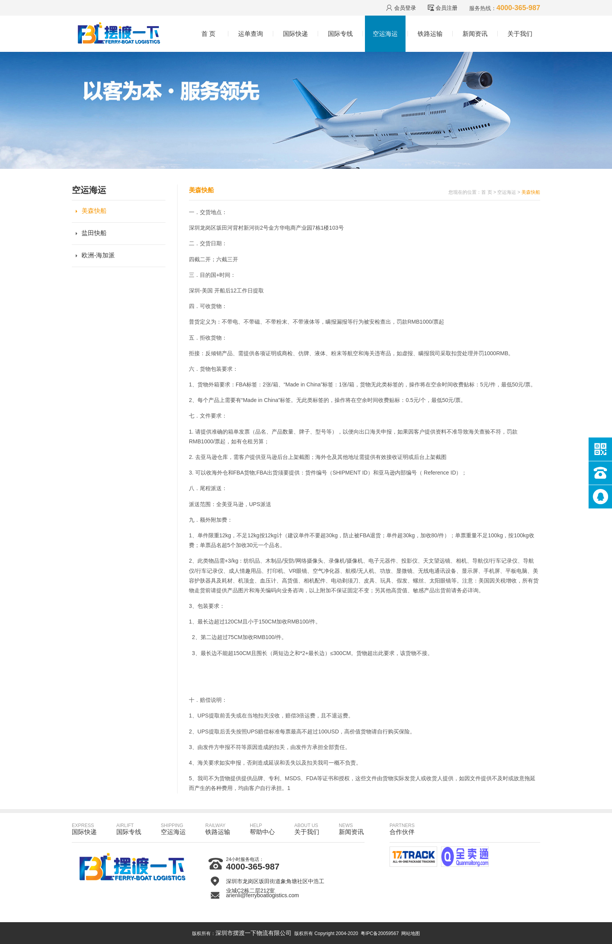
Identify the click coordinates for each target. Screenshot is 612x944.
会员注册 (446, 8)
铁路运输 (430, 33)
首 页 (208, 33)
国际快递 (295, 33)
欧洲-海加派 (98, 255)
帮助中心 (262, 829)
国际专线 (340, 33)
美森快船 (94, 210)
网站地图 (410, 933)
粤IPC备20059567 (380, 933)
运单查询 (250, 33)
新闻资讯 (475, 33)
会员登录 (405, 8)
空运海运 (385, 33)
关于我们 (519, 33)
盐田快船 (94, 233)
